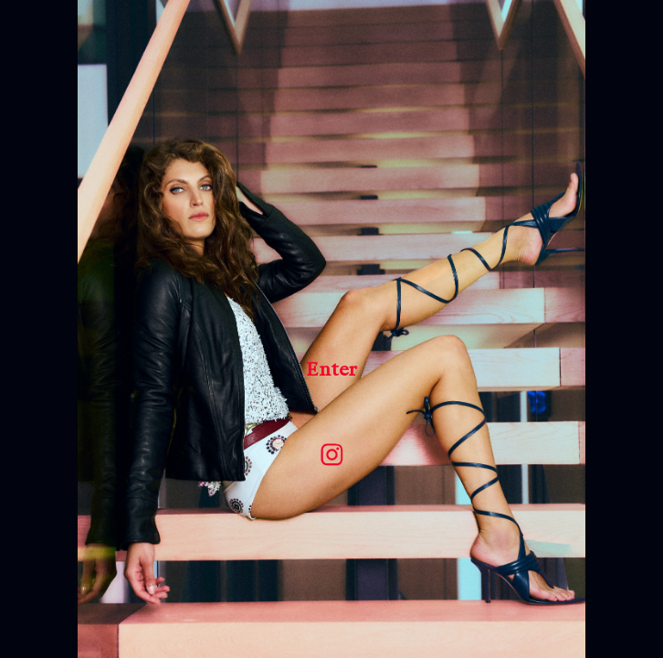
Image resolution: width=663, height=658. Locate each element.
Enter (331, 369)
